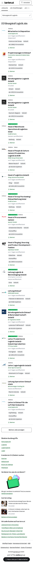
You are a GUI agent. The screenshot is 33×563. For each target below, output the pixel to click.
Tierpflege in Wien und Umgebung (12, 528)
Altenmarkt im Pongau (16, 373)
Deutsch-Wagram (14, 113)
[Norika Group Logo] (16, 555)
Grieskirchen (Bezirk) (15, 228)
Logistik (4, 445)
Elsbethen (12, 255)
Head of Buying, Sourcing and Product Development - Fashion (19, 245)
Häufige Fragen (7, 543)
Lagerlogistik (5, 448)
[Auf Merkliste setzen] (11, 48)
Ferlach (11, 89)
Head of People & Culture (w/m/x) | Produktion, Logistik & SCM (18, 153)
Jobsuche (4, 8)
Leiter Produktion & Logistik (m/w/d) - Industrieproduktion (16, 341)
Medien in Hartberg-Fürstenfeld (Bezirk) (14, 537)
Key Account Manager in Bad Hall (11, 531)
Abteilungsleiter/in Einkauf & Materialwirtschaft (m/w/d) (19, 315)
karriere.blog (6, 498)
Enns (10, 282)
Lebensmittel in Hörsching (9, 525)
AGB (29, 543)
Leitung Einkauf (14, 291)
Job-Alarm (27, 8)
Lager (3, 451)
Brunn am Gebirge (7, 464)
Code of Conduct (26, 547)
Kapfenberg (12, 413)
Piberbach (4, 468)
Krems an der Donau (15, 41)
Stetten (4, 458)
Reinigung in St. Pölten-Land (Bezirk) (13, 534)
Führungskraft (6, 442)
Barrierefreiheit (15, 547)
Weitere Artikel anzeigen (9, 517)
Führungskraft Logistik (13, 23)
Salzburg (11, 139)
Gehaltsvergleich (7, 493)
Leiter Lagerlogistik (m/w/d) (19, 365)
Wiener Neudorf (14, 163)
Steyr (10, 183)
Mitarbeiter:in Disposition (19, 31)
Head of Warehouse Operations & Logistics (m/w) (17, 129)
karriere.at (21, 521)
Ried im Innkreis (14, 392)
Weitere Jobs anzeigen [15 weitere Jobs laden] (16, 430)
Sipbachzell (5, 461)
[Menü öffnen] (2, 3)
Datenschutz (5, 547)
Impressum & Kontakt (20, 543)
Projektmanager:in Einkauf (19, 53)
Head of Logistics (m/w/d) (18, 175)
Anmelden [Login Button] (25, 3)
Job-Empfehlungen (16, 8)
